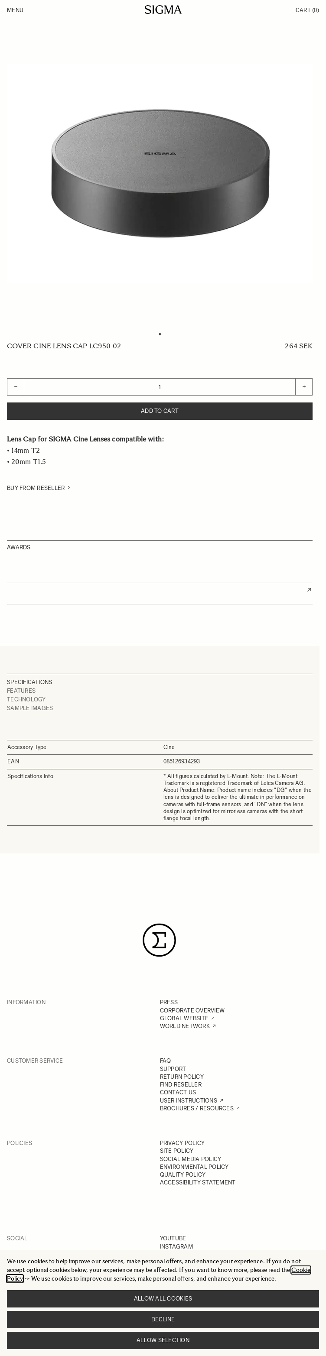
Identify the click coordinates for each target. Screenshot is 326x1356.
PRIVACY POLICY (182, 1143)
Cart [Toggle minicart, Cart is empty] (307, 10)
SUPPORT (173, 1069)
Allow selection (163, 1340)
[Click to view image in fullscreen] (160, 173)
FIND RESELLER (181, 1084)
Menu (15, 10)
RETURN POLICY (182, 1077)
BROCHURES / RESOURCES (197, 1108)
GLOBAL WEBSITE (184, 1018)
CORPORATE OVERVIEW (192, 1010)
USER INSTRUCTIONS (188, 1100)
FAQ (165, 1061)
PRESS (169, 1002)
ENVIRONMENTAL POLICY (194, 1167)
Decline (163, 1319)
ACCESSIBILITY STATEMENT (198, 1182)
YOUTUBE (173, 1238)
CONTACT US (178, 1092)
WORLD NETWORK (185, 1026)
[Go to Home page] (163, 9)
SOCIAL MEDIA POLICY (191, 1159)
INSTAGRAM (176, 1246)
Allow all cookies (163, 1298)
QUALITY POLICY (183, 1174)
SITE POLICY (177, 1151)
